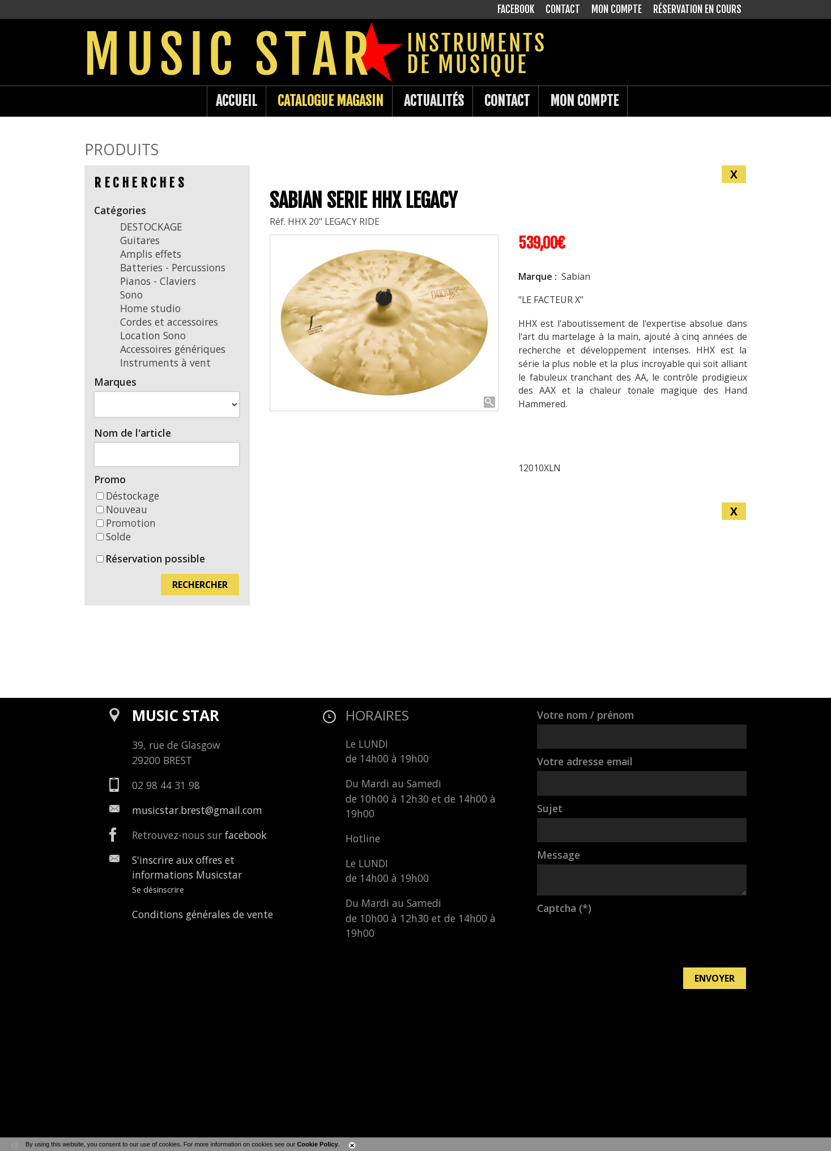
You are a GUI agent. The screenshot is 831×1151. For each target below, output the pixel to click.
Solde (113, 536)
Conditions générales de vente (202, 914)
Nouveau (121, 509)
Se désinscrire (158, 889)
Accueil (236, 100)
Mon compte (584, 100)
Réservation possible (155, 558)
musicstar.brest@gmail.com (197, 810)
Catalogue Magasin (330, 100)
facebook (246, 835)
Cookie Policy (317, 1144)
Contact (507, 100)
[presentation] (623, 940)
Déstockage (127, 495)
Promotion (126, 523)
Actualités (434, 100)
